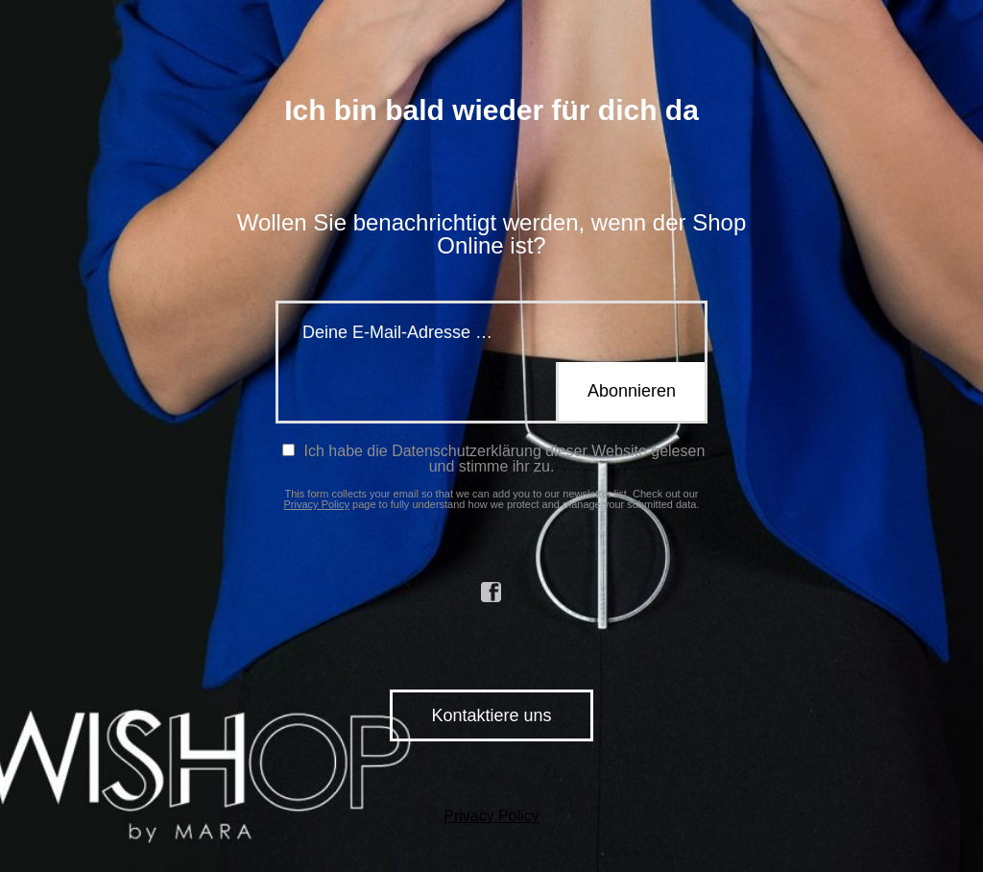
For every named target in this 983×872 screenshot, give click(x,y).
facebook (491, 592)
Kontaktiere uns (491, 715)
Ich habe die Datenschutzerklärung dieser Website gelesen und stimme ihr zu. (493, 458)
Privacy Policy (316, 504)
